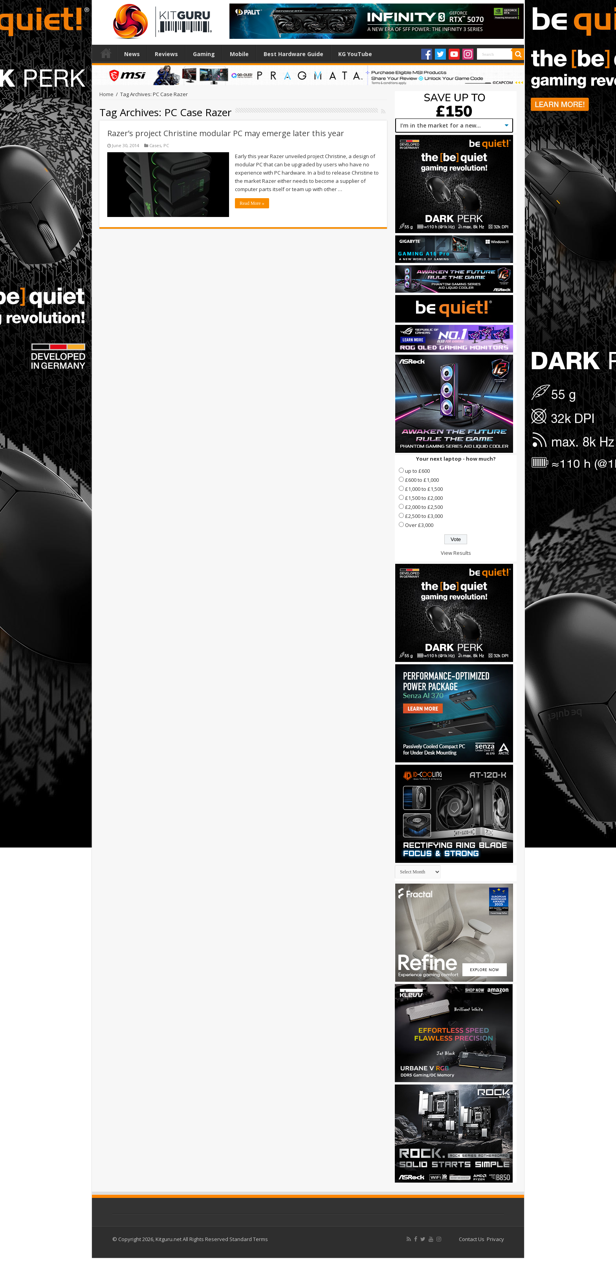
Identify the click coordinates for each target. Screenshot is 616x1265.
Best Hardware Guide (293, 54)
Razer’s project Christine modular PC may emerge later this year (225, 133)
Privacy (495, 1239)
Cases (155, 145)
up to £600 (417, 470)
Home (106, 53)
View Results (456, 552)
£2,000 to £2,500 (424, 506)
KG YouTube (355, 54)
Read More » (252, 203)
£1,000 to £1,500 (424, 488)
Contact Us (471, 1239)
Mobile (239, 54)
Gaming (204, 54)
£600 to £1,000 (422, 479)
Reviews (166, 54)
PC (166, 145)
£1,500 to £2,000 (424, 497)
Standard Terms (248, 1239)
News (132, 54)
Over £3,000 (419, 525)
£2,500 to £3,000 (424, 515)
